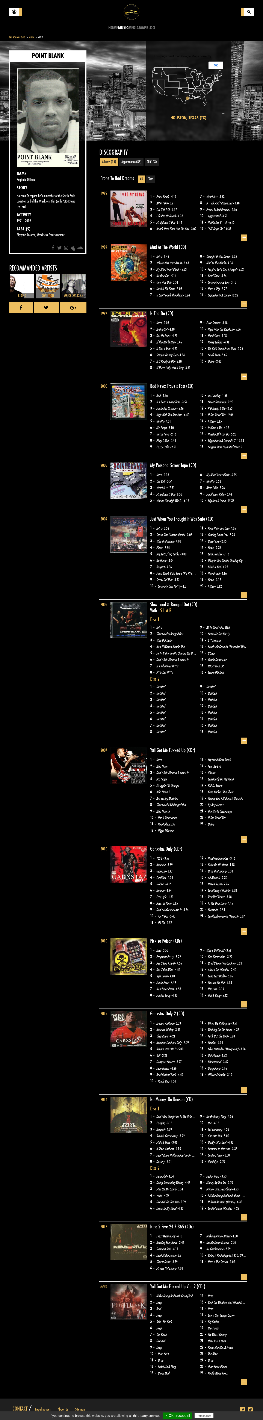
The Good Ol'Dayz (17, 37)
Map (142, 28)
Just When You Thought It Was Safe (178, 519)
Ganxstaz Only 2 (163, 1013)
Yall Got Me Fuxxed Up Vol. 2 (173, 1286)
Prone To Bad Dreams (117, 178)
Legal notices (43, 1409)
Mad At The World (164, 247)
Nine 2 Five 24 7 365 (167, 1226)
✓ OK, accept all (177, 1415)
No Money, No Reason (168, 1099)
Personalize (204, 1415)
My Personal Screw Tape (169, 465)
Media (133, 28)
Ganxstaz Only (162, 848)
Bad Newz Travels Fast (168, 386)
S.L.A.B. (166, 610)
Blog (150, 28)
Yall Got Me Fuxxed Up (168, 750)
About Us (63, 1409)
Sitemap (80, 1409)
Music (123, 28)
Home (113, 28)
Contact (19, 1409)
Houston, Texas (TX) (188, 118)
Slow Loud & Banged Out (170, 604)
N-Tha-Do (158, 313)
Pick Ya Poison (161, 941)
